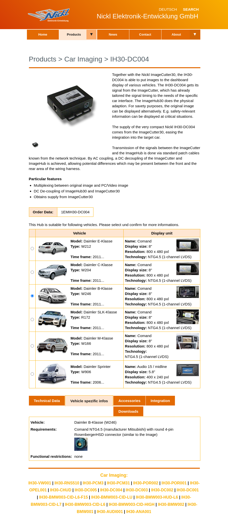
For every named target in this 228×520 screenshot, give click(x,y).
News (113, 34)
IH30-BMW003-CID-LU (111, 497)
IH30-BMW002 (171, 504)
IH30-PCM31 (118, 483)
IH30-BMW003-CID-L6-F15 (63, 497)
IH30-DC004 (129, 59)
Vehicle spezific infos (89, 401)
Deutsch (168, 9)
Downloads (128, 411)
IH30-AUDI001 (110, 512)
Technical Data (47, 401)
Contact (145, 34)
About (176, 34)
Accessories (129, 401)
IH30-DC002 (162, 490)
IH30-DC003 (137, 490)
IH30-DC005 (86, 490)
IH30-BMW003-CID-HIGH (131, 504)
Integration (160, 401)
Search (191, 9)
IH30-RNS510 (67, 483)
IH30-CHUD (60, 490)
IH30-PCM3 (93, 483)
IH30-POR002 (145, 483)
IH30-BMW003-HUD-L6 (157, 497)
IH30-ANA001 (138, 512)
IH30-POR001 (174, 483)
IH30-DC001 (188, 490)
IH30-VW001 (39, 483)
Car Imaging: (114, 475)
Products (74, 34)
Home (42, 34)
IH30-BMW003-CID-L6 (85, 504)
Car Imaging (83, 59)
